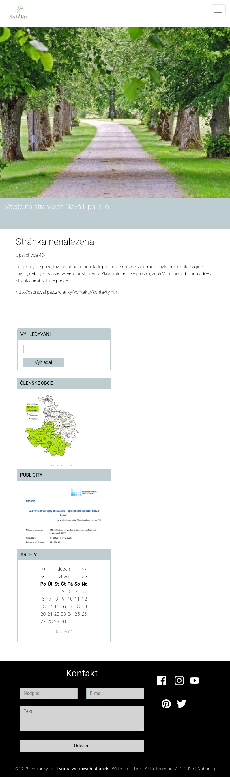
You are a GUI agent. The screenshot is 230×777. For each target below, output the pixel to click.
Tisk (137, 769)
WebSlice (121, 769)
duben (63, 569)
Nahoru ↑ (206, 769)
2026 (64, 576)
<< (43, 569)
